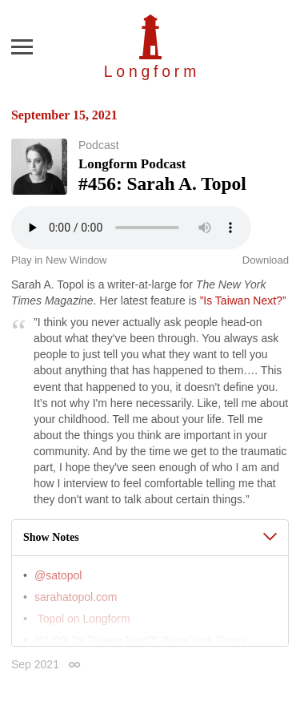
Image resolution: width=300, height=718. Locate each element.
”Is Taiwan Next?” (243, 300)
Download (265, 260)
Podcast (98, 145)
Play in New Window (58, 260)
